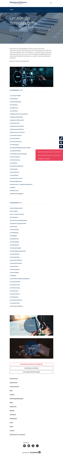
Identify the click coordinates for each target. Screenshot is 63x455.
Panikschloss (14, 217)
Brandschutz (14, 104)
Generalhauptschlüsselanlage (19, 154)
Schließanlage (14, 232)
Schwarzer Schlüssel (16, 260)
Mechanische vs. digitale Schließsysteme (21, 184)
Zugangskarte (14, 297)
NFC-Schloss (14, 211)
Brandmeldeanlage (16, 101)
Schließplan (14, 235)
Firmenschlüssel (15, 138)
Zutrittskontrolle (15, 303)
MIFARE (13, 187)
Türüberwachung (15, 288)
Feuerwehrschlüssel (16, 135)
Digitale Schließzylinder (17, 117)
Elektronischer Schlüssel (17, 129)
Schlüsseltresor (15, 245)
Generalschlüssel (15, 157)
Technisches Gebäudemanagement (20, 278)
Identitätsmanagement (17, 166)
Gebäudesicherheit (16, 150)
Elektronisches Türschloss (18, 132)
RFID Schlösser (15, 229)
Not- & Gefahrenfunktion (17, 214)
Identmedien (14, 169)
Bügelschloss (14, 108)
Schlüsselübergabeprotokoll (18, 251)
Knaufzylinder (14, 175)
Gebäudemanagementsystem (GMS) (20, 147)
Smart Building (15, 272)
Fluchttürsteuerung (16, 141)
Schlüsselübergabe (16, 248)
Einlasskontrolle (15, 123)
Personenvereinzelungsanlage (19, 220)
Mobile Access (15, 190)
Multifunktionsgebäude (17, 193)
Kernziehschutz (15, 172)
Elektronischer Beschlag (17, 126)
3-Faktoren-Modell (16, 95)
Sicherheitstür (14, 266)
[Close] (36, 150)
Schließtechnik (15, 238)
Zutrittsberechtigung (16, 300)
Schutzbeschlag (15, 257)
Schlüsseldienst (15, 242)
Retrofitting (14, 226)
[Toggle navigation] (51, 2)
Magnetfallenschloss (16, 181)
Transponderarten (16, 281)
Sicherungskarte (15, 269)
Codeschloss (14, 111)
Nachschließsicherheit (17, 208)
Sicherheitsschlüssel (16, 263)
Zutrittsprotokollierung (17, 306)
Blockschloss (14, 98)
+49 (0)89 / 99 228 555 (44, 158)
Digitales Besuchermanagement (19, 114)
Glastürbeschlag (15, 160)
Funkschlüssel (15, 144)
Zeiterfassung (14, 291)
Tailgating (13, 275)
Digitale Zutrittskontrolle (17, 120)
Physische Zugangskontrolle (18, 223)
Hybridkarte (14, 163)
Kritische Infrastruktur (17, 178)
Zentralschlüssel (15, 294)
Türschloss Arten (15, 284)
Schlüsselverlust (15, 254)
